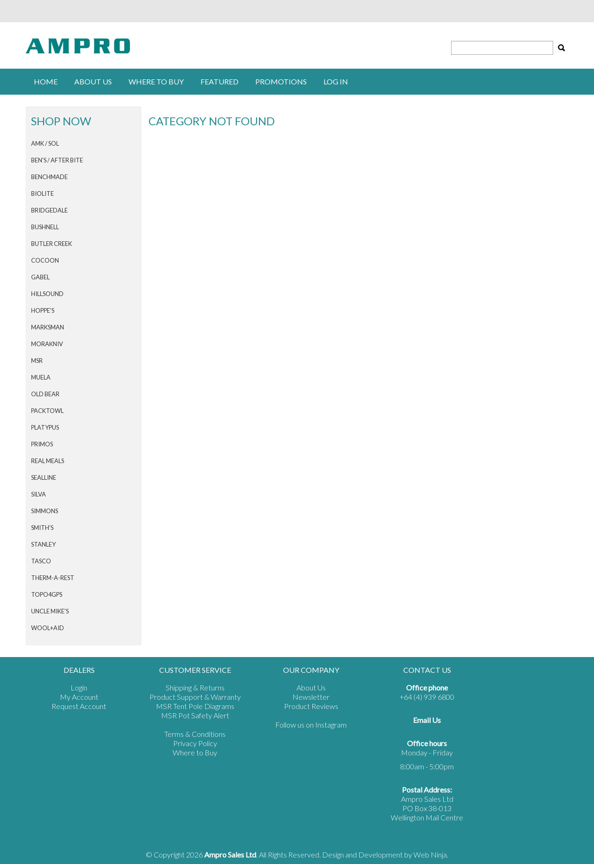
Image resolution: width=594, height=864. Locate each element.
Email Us (427, 720)
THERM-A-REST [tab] (52, 577)
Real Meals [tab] (47, 460)
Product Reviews (311, 706)
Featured (219, 81)
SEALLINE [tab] (43, 477)
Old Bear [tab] (45, 394)
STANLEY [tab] (43, 544)
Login (79, 687)
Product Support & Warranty (195, 696)
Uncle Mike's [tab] (50, 611)
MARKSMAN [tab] (47, 327)
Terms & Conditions (195, 733)
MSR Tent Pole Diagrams (195, 706)
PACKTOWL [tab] (47, 410)
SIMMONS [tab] (44, 511)
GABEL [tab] (40, 277)
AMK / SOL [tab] (45, 143)
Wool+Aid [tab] (47, 628)
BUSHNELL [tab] (45, 227)
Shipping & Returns (195, 687)
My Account (79, 696)
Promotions (281, 81)
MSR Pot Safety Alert (195, 715)
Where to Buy (195, 752)
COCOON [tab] (45, 260)
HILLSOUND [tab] (47, 293)
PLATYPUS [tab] (45, 427)
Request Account (79, 706)
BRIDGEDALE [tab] (49, 210)
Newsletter (310, 696)
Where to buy (156, 81)
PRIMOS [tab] (42, 444)
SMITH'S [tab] (42, 527)
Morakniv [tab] (47, 344)
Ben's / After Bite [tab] (57, 160)
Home (46, 81)
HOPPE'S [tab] (42, 310)
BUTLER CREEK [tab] (51, 243)
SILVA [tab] (38, 494)
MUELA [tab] (41, 377)
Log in (335, 81)
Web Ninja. (430, 854)
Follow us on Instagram (311, 724)
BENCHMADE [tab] (49, 177)
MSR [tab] (37, 360)
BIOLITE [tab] (42, 193)
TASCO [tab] (41, 561)
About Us (93, 81)
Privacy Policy (195, 743)
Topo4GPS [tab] (46, 594)
